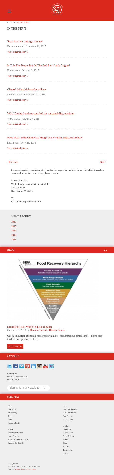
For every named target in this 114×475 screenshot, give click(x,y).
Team (10, 419)
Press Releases (69, 436)
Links (65, 453)
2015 (13, 226)
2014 (13, 230)
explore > (12, 22)
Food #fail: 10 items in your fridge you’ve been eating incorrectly (45, 137)
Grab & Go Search (15, 443)
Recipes (66, 446)
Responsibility (14, 423)
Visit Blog (15, 346)
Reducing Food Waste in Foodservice (29, 326)
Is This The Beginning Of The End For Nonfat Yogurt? (38, 65)
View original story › (17, 51)
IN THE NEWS (23, 22)
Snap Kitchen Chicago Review (25, 41)
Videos (66, 439)
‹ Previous (12, 162)
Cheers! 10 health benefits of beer (26, 89)
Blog (65, 443)
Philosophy (12, 412)
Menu (9, 11)
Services (11, 416)
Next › (103, 162)
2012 (13, 239)
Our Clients (67, 416)
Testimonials (68, 450)
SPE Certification (70, 409)
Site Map (13, 396)
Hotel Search (13, 436)
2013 (13, 235)
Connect (13, 356)
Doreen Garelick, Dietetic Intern (47, 330)
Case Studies (68, 419)
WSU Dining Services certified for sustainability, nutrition (40, 113)
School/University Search (18, 439)
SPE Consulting (69, 412)
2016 (13, 222)
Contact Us (12, 373)
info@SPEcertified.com (17, 377)
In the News (68, 432)
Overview (12, 409)
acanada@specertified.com (27, 201)
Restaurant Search (15, 432)
